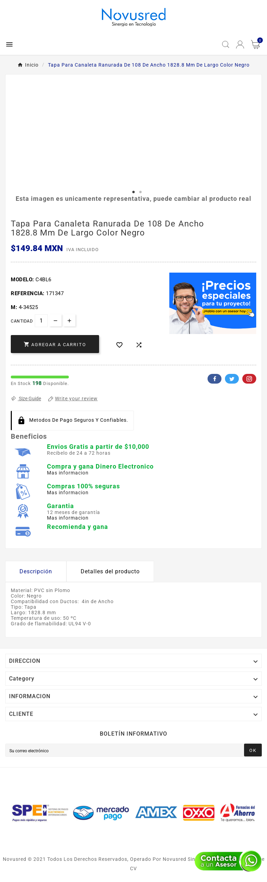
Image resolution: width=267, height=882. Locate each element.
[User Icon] (240, 45)
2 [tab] (140, 192)
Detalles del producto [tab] (110, 571)
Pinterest (249, 379)
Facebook (214, 379)
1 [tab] (133, 192)
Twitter (232, 379)
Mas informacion (68, 473)
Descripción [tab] (35, 571)
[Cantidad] (41, 320)
